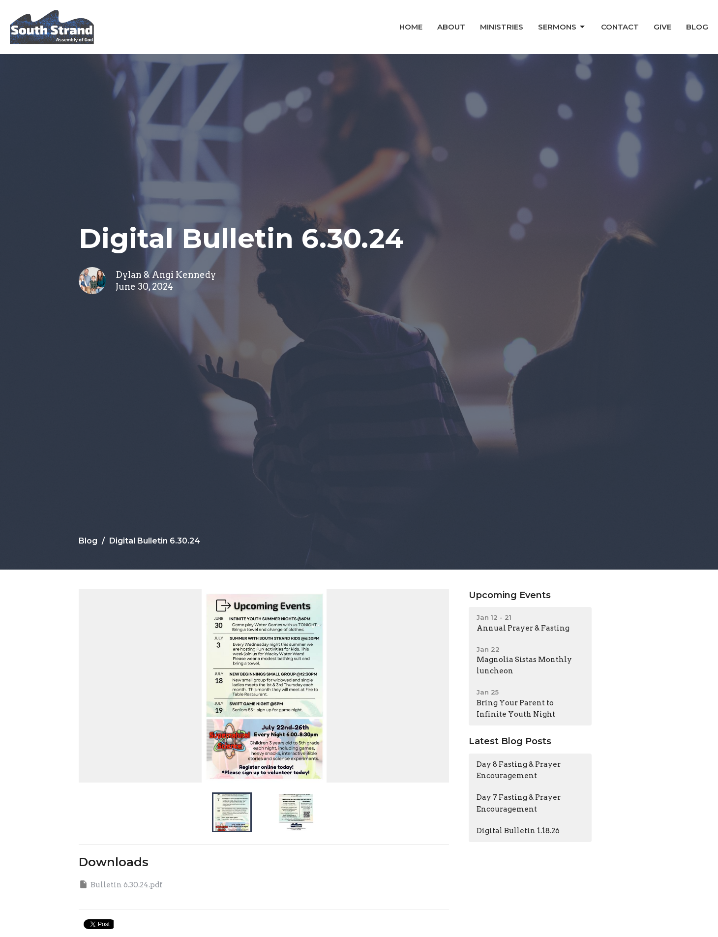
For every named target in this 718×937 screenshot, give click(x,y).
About (451, 26)
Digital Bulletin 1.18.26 (518, 830)
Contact (620, 26)
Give (662, 26)
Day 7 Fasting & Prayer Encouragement (519, 803)
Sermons (562, 27)
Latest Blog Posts (510, 741)
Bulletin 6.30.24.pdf (120, 884)
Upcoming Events (510, 595)
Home (410, 26)
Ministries (501, 26)
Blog (697, 26)
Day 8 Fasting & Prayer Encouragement (519, 770)
